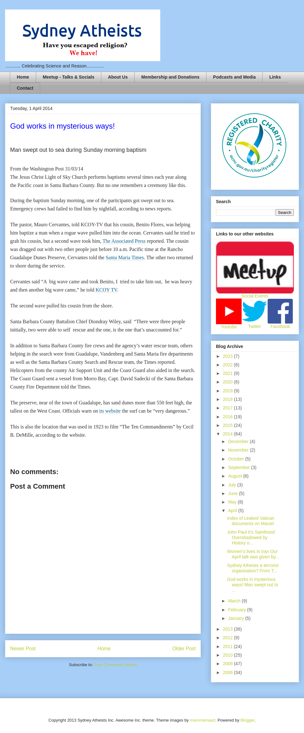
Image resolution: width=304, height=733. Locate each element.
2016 (228, 416)
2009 (228, 663)
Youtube (229, 326)
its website (110, 411)
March (235, 600)
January (236, 618)
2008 (228, 672)
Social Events (255, 296)
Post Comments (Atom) (115, 664)
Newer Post (23, 648)
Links (275, 77)
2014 (228, 433)
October (236, 458)
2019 (228, 390)
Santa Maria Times (125, 257)
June (233, 493)
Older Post (184, 648)
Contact (25, 88)
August (235, 476)
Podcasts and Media (234, 77)
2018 (228, 399)
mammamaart (202, 720)
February (237, 609)
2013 (228, 629)
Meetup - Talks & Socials (68, 77)
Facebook (280, 326)
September (239, 467)
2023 (228, 356)
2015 (228, 425)
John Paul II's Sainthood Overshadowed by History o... (251, 537)
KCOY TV (105, 290)
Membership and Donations (170, 77)
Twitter (254, 326)
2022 (228, 364)
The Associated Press (124, 241)
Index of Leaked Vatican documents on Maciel (250, 521)
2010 (228, 655)
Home (23, 77)
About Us (118, 77)
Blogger (247, 720)
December (239, 441)
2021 (228, 373)
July (232, 484)
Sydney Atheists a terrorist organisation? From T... (253, 568)
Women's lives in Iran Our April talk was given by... (253, 554)
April (233, 510)
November (239, 450)
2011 (228, 646)
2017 (228, 407)
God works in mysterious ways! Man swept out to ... (252, 585)
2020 (228, 381)
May (233, 502)
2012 (228, 637)
